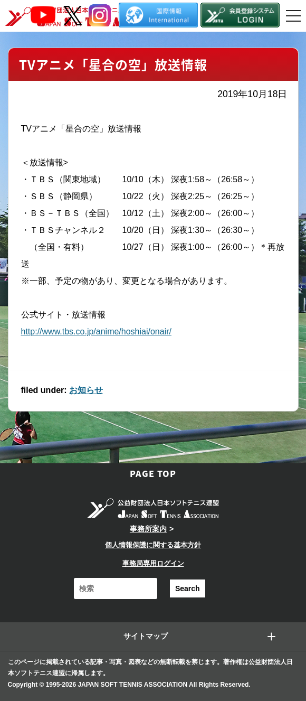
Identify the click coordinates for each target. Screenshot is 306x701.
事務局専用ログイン (153, 563)
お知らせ (86, 390)
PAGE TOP (153, 473)
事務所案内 (148, 529)
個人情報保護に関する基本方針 (153, 545)
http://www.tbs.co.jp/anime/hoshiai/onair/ (96, 331)
